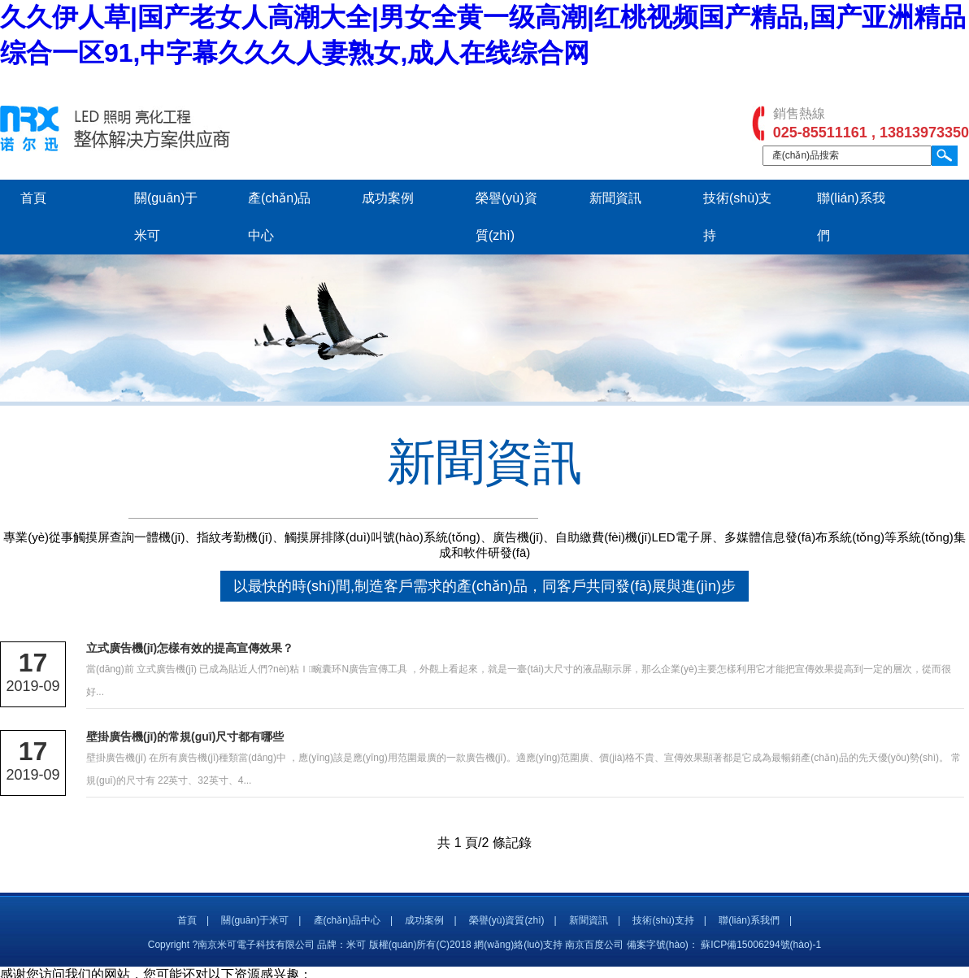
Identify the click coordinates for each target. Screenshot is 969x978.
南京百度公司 (594, 944)
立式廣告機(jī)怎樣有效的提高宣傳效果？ (189, 647)
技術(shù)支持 (662, 920)
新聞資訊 (615, 198)
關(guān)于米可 (255, 920)
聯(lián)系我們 (749, 920)
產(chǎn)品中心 (347, 920)
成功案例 (388, 198)
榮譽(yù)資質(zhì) (507, 920)
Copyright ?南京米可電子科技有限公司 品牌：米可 (257, 944)
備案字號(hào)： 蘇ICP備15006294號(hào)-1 (724, 944)
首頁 (33, 198)
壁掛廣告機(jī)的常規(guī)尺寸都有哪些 (185, 736)
